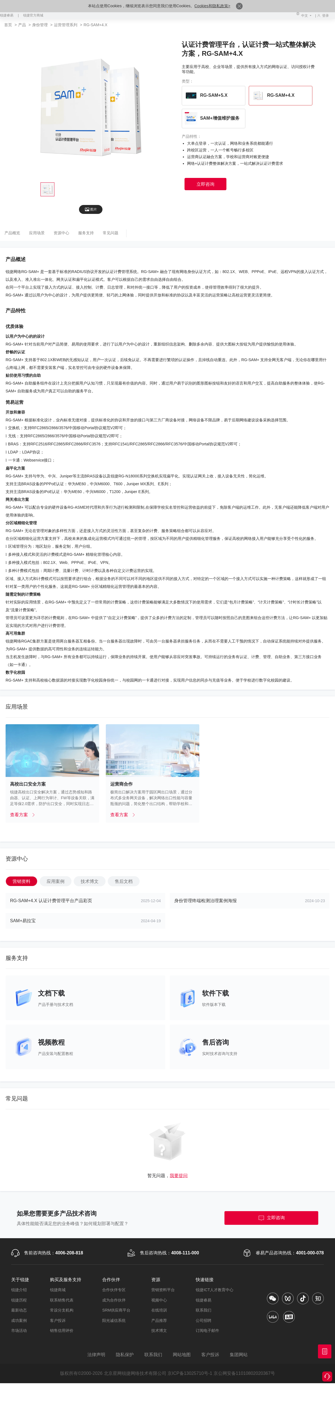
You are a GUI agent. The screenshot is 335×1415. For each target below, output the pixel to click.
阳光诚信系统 (114, 1320)
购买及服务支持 (65, 1279)
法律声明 (96, 1354)
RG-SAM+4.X (95, 25)
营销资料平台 (163, 1290)
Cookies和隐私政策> (212, 6)
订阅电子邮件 (207, 1330)
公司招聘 (203, 1320)
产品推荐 (159, 1320)
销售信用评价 (61, 1330)
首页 (8, 25)
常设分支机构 (61, 1310)
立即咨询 (271, 1218)
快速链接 (205, 1279)
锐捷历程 (19, 1300)
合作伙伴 (111, 1279)
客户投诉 (58, 1320)
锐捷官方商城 (33, 15)
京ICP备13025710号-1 (190, 1373)
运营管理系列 (66, 25)
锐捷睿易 (6, 15)
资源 (155, 1279)
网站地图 (182, 1354)
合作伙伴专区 (114, 1290)
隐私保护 (125, 1354)
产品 (22, 25)
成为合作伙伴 (114, 1300)
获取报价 (324, 1351)
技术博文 (159, 1330)
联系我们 (203, 1310)
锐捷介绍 (19, 1290)
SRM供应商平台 (116, 1310)
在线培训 (159, 1310)
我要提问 (179, 1175)
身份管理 (40, 25)
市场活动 (19, 1330)
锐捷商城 (58, 1290)
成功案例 (19, 1320)
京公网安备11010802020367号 (244, 1373)
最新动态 (19, 1310)
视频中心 (159, 1300)
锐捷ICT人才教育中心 (214, 1290)
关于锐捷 (20, 1279)
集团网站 (239, 1354)
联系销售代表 (61, 1300)
